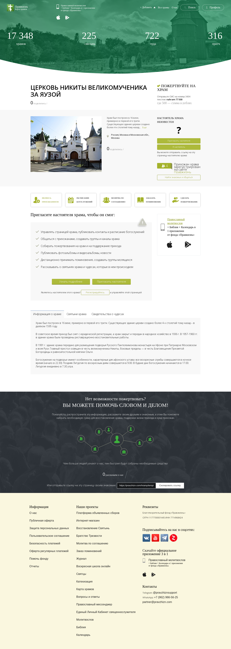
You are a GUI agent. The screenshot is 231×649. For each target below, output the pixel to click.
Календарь (83, 634)
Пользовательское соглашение (49, 535)
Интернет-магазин (88, 520)
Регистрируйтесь (95, 292)
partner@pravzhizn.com (157, 602)
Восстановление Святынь (92, 528)
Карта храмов (85, 589)
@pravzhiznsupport (165, 592)
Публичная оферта (41, 520)
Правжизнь (182, 172)
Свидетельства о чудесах (108, 314)
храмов (20, 38)
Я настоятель (179, 146)
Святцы (81, 573)
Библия (81, 627)
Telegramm (164, 538)
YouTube (155, 538)
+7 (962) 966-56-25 (166, 597)
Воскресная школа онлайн (93, 566)
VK (146, 538)
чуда (152, 38)
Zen (173, 538)
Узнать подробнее (70, 281)
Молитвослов (85, 619)
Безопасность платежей (44, 543)
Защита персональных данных (49, 528)
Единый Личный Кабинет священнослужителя (106, 612)
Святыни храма (76, 314)
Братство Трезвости (89, 535)
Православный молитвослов (167, 560)
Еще (144, 127)
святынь (89, 38)
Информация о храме (47, 314)
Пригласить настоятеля (179, 140)
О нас (175, 7)
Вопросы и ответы (88, 596)
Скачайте (149, 550)
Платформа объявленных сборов (97, 512)
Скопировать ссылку (170, 485)
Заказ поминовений (89, 551)
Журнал (81, 558)
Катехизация (84, 581)
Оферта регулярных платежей (49, 551)
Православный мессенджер (94, 604)
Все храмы (163, 7)
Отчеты (34, 566)
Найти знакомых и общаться (179, 177)
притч (215, 38)
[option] (66, 144)
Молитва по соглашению (92, 543)
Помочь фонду (38, 558)
